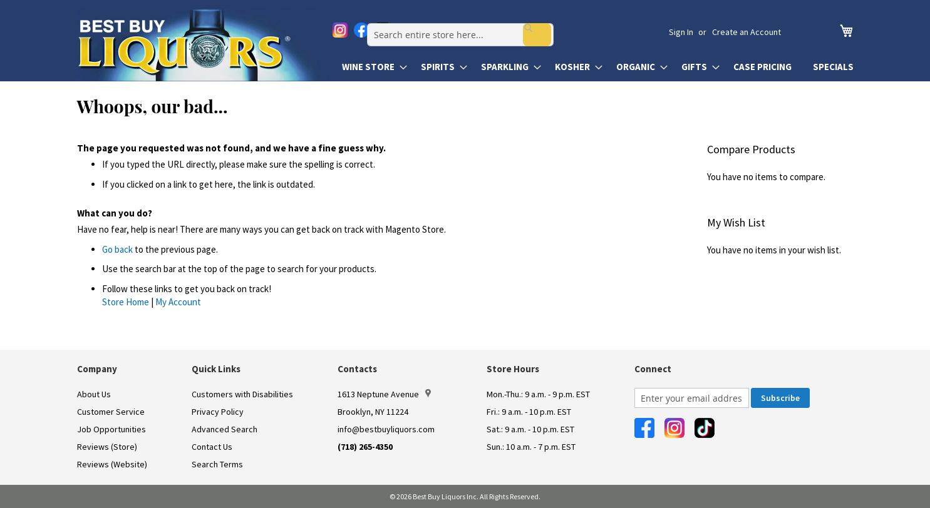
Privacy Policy (218, 411)
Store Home (125, 302)
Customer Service (111, 411)
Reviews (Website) (112, 464)
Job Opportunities (111, 429)
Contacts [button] (357, 369)
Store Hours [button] (513, 369)
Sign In (681, 32)
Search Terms (217, 464)
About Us (94, 394)
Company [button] (97, 369)
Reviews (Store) (107, 446)
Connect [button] (652, 369)
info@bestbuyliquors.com (386, 429)
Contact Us (212, 446)
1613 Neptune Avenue (384, 394)
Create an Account (746, 32)
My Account (178, 302)
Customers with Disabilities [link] (242, 394)
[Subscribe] (780, 398)
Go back (117, 249)
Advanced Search (224, 429)
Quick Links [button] (216, 369)
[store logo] (203, 45)
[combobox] (506, 32)
